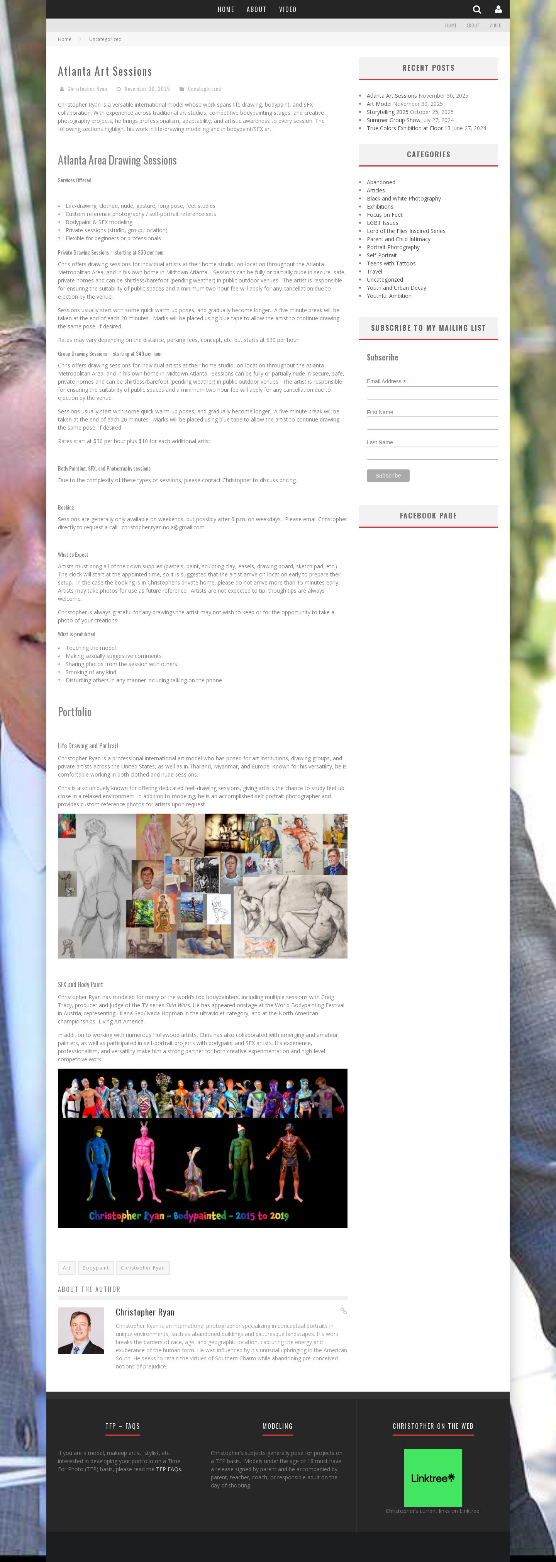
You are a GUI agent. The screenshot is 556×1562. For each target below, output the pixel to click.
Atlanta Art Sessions (392, 95)
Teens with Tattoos (391, 263)
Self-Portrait (382, 255)
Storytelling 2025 (388, 112)
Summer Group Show (393, 120)
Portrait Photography (393, 247)
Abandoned (381, 182)
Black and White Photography (404, 198)
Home (226, 9)
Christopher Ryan (87, 88)
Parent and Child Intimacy (399, 239)
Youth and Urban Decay (396, 287)
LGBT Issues (382, 222)
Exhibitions (380, 206)
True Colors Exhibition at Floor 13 (409, 128)
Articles (376, 190)
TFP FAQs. (169, 1469)
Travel (374, 271)
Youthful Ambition (389, 295)
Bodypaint (96, 1268)
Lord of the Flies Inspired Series (406, 231)
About (257, 9)
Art (67, 1268)
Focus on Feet (385, 214)
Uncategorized (204, 88)
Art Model (379, 103)
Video (288, 9)
